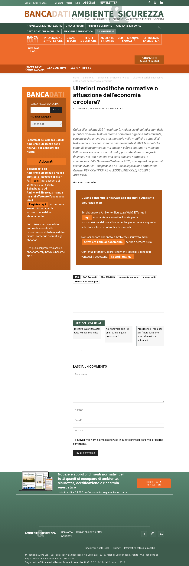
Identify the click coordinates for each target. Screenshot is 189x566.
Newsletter (108, 2)
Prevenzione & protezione (44, 25)
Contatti (59, 3)
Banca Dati (47, 13)
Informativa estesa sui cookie (139, 548)
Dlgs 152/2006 (108, 277)
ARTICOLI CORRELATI (88, 323)
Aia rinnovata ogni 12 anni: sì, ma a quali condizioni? (117, 332)
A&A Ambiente (56, 68)
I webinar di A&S (33, 50)
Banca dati (34, 39)
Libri (77, 3)
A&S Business (105, 31)
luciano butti (149, 277)
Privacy (117, 548)
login (87, 217)
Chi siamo (67, 532)
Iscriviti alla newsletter (89, 532)
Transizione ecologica (86, 281)
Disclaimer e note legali (97, 548)
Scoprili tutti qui (121, 256)
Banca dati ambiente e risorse (113, 77)
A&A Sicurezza (80, 68)
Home (76, 77)
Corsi (69, 3)
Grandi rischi (75, 25)
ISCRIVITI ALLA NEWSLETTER (153, 483)
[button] (159, 27)
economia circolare (128, 277)
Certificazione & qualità (43, 31)
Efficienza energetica (78, 31)
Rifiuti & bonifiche (100, 25)
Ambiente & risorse (128, 25)
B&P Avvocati (89, 277)
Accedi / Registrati (149, 61)
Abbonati (89, 2)
